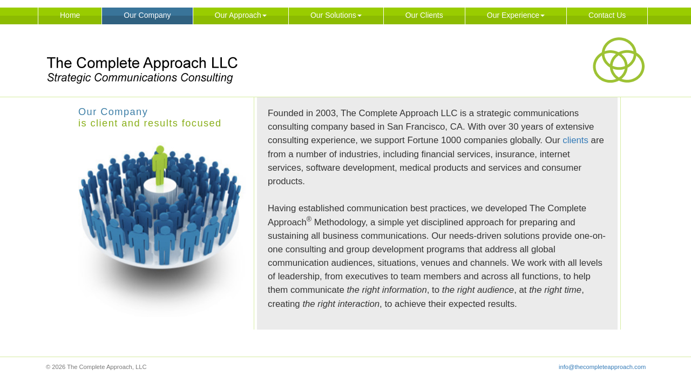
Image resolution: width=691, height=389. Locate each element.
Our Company (147, 15)
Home (70, 15)
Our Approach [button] (241, 15)
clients (575, 140)
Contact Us (607, 15)
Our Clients (424, 15)
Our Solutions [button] (336, 15)
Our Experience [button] (516, 15)
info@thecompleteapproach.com (602, 367)
